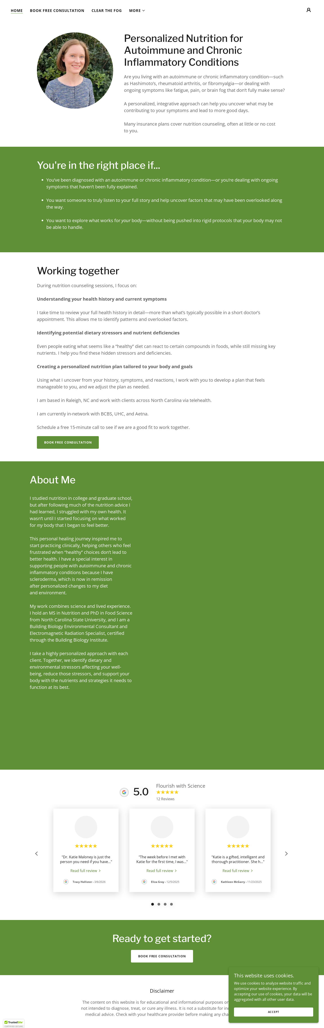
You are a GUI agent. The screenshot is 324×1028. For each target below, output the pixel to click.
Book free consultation (68, 442)
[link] (85, 870)
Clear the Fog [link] (107, 10)
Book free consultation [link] (57, 10)
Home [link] (17, 10)
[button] (137, 10)
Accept (273, 1012)
